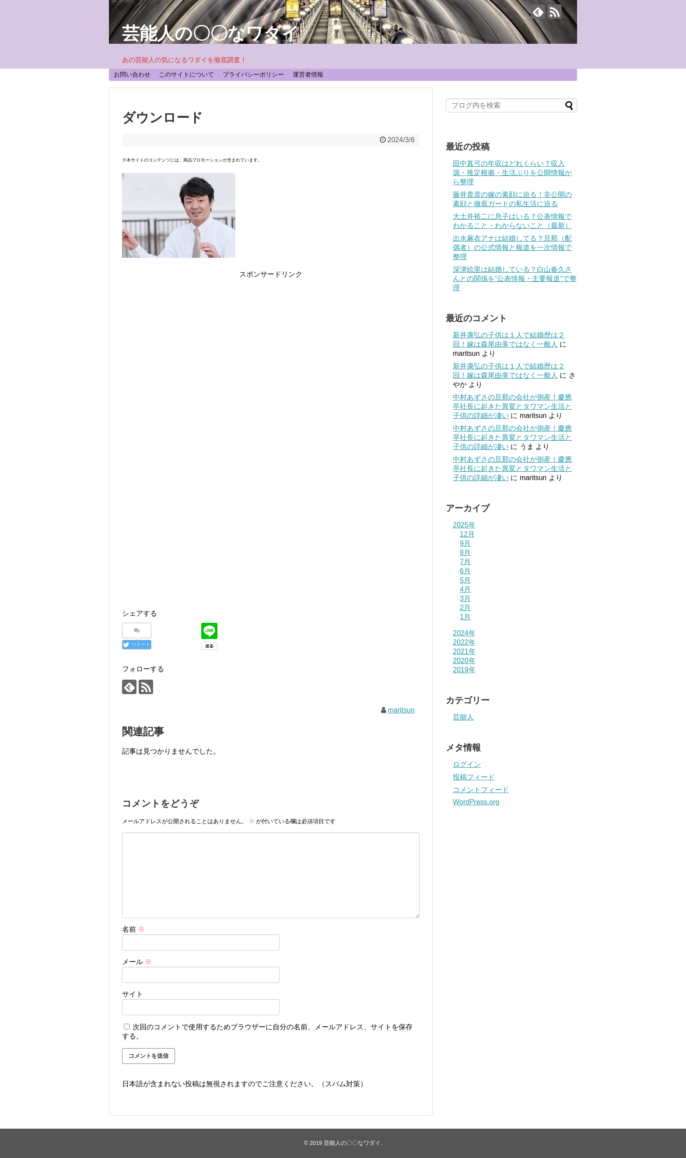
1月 (465, 617)
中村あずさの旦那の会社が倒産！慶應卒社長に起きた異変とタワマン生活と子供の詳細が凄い (512, 406)
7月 (465, 561)
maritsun (401, 710)
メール (137, 961)
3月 (465, 598)
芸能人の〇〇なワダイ (210, 33)
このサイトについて (186, 74)
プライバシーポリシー (253, 74)
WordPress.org (476, 802)
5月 (465, 580)
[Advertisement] (271, 341)
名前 (133, 929)
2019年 (464, 670)
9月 (465, 543)
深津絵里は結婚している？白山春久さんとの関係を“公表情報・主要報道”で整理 (515, 278)
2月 (465, 607)
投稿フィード (474, 777)
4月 (465, 589)
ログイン (467, 764)
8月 (465, 552)
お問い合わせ (132, 74)
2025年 (464, 525)
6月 (465, 571)
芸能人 (463, 717)
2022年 (464, 642)
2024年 (464, 633)
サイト (132, 994)
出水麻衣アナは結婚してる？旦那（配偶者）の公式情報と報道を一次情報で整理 (512, 247)
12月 (467, 534)
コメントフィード (481, 789)
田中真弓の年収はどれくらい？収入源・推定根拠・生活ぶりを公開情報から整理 (512, 173)
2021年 (464, 651)
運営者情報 (308, 74)
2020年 (464, 660)
